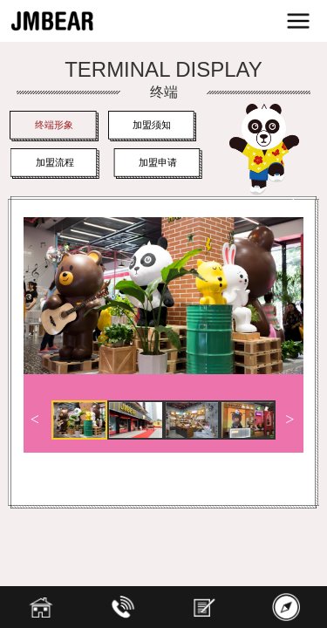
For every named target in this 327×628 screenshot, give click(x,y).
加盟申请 (162, 162)
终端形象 (54, 124)
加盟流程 (56, 162)
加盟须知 (152, 124)
